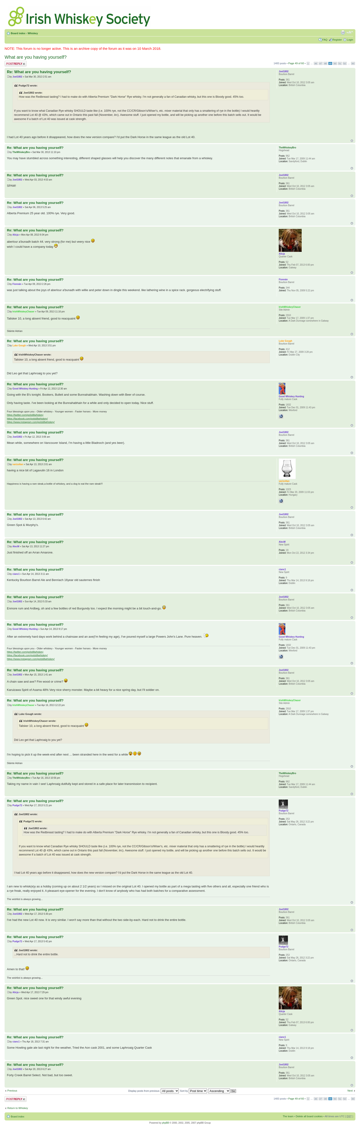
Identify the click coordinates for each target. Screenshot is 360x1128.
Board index (18, 33)
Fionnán (16, 284)
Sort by (193, 1090)
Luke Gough (19, 345)
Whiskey (33, 33)
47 (320, 63)
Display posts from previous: (153, 1090)
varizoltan (17, 464)
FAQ (324, 39)
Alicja (15, 234)
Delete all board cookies (309, 1116)
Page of (296, 63)
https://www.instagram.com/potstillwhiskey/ (31, 422)
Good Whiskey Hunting (25, 388)
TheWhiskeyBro (21, 152)
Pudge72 (17, 805)
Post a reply (16, 64)
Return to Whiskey (17, 1108)
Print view (342, 32)
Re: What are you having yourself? (39, 72)
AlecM (15, 546)
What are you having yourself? (36, 57)
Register (337, 39)
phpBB (165, 1123)
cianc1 (16, 574)
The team (288, 1116)
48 (325, 63)
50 (335, 63)
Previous (12, 1090)
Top (352, 140)
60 (353, 63)
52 (344, 63)
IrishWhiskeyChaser (23, 311)
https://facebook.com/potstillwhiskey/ (27, 418)
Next (350, 1090)
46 (316, 63)
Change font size (349, 32)
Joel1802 (17, 76)
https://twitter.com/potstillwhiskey (25, 415)
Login (350, 39)
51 (340, 63)
